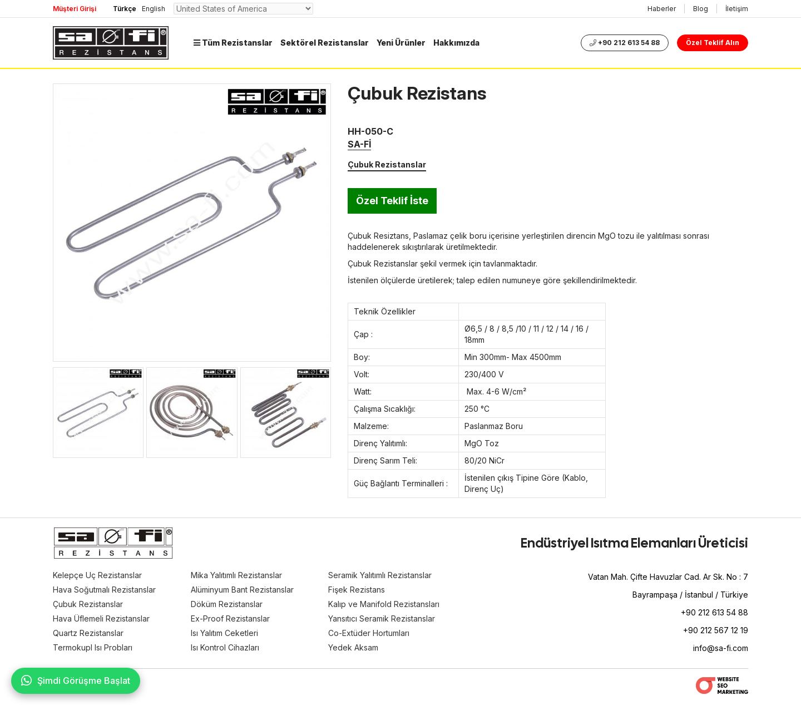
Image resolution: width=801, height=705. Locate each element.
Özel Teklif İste (392, 200)
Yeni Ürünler (401, 42)
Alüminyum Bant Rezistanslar (242, 589)
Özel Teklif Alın (712, 42)
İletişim (736, 8)
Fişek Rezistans (356, 589)
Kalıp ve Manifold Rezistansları (383, 604)
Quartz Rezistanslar (88, 633)
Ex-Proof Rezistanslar (230, 618)
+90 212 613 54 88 (625, 42)
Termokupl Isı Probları (92, 647)
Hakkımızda (456, 42)
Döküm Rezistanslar (227, 604)
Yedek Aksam (353, 647)
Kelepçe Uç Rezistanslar (97, 575)
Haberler (661, 8)
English (153, 8)
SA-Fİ (359, 144)
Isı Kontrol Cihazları (225, 647)
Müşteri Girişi (74, 8)
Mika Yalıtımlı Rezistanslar (236, 575)
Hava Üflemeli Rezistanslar (101, 618)
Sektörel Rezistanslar (324, 42)
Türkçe (124, 8)
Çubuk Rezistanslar (387, 164)
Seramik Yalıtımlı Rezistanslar (380, 575)
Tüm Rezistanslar (233, 42)
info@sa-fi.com (720, 648)
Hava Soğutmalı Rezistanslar (104, 589)
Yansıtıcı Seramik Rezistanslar (381, 618)
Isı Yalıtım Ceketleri (224, 633)
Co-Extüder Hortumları (368, 633)
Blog (700, 8)
